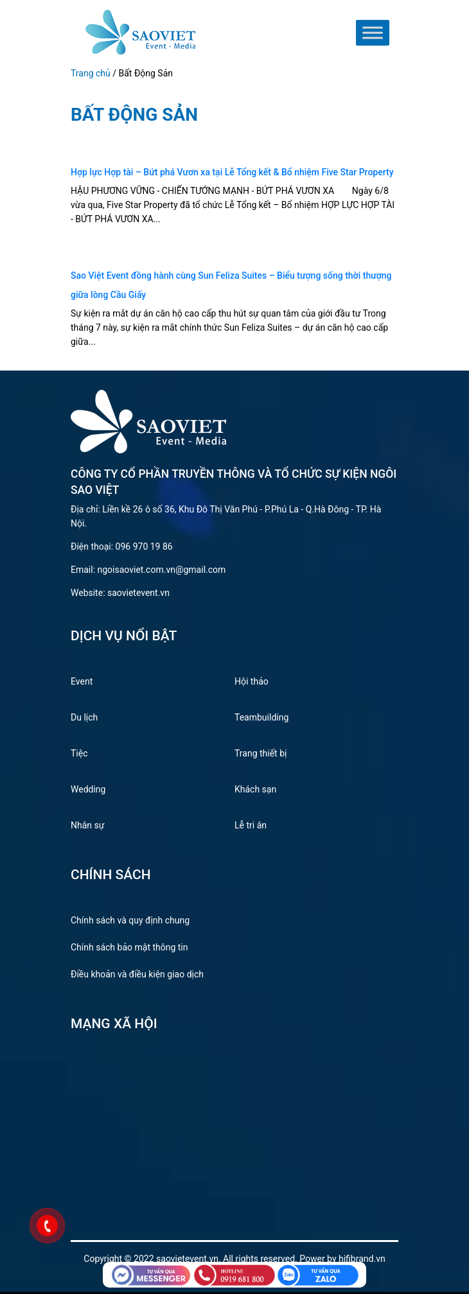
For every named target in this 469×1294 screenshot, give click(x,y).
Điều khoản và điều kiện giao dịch (137, 974)
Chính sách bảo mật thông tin (129, 947)
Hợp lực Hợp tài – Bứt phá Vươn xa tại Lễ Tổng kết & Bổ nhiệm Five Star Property (232, 172)
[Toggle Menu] (372, 33)
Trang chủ (91, 73)
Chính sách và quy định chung (130, 920)
